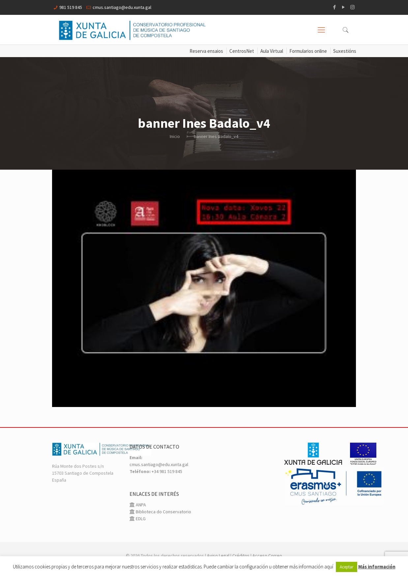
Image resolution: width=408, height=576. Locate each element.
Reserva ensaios (206, 51)
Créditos (240, 556)
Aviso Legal (218, 556)
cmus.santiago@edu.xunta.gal (122, 7)
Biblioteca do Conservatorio (163, 512)
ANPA (140, 505)
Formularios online (308, 51)
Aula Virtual (271, 51)
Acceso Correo (267, 556)
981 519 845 (70, 7)
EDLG (140, 519)
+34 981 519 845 (167, 471)
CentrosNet (241, 51)
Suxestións (344, 51)
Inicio (175, 136)
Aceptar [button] (346, 567)
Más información (376, 566)
